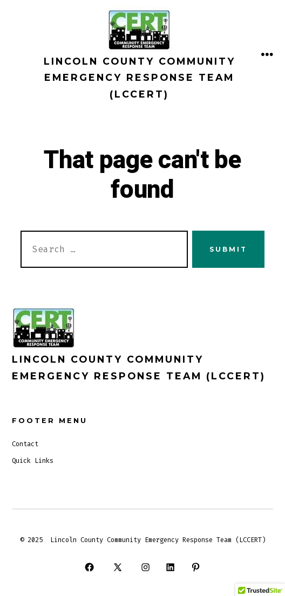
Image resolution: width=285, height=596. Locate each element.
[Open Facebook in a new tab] (89, 567)
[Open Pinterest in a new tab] (195, 567)
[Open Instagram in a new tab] (145, 567)
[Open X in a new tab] (117, 567)
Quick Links (32, 460)
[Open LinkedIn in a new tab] (170, 567)
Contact (25, 444)
